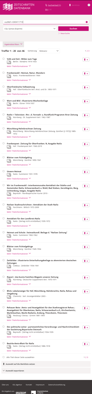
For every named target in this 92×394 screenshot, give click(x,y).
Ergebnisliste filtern (13, 44)
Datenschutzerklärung (56, 385)
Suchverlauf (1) (54, 5)
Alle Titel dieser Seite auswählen (20, 357)
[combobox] (30, 28)
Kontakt (29, 385)
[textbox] (46, 22)
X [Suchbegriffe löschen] (86, 22)
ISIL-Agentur (17, 385)
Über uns (5, 385)
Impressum (40, 385)
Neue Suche (64, 33)
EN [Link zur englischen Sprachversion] (46, 9)
